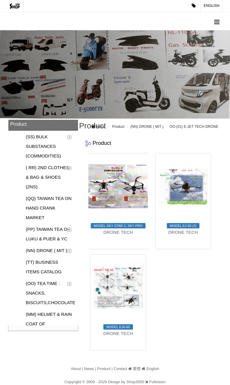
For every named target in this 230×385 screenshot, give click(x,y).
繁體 (137, 368)
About (76, 368)
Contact (120, 368)
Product (118, 127)
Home (100, 127)
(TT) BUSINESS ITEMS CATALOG (43, 267)
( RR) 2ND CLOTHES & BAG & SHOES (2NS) (47, 177)
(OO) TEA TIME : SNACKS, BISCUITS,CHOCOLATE (50, 293)
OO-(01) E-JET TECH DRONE (194, 127)
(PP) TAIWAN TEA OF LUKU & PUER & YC (48, 234)
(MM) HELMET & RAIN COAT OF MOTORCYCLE (49, 324)
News (89, 368)
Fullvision (157, 382)
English (212, 6)
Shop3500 (135, 382)
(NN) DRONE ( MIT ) (46, 250)
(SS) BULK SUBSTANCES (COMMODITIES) (43, 146)
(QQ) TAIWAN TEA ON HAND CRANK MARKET (49, 208)
